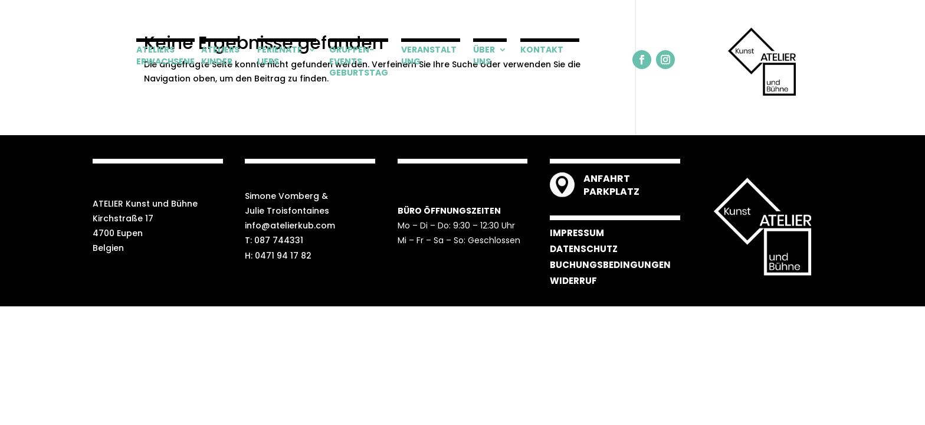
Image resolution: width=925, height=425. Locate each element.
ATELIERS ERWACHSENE (165, 55)
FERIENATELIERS (279, 55)
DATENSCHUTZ (584, 249)
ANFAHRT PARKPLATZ (611, 185)
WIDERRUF (573, 280)
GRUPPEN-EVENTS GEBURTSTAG (358, 61)
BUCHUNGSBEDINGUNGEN (610, 265)
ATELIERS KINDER (220, 55)
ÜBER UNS (484, 55)
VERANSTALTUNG (429, 55)
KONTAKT (541, 49)
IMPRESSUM (577, 233)
